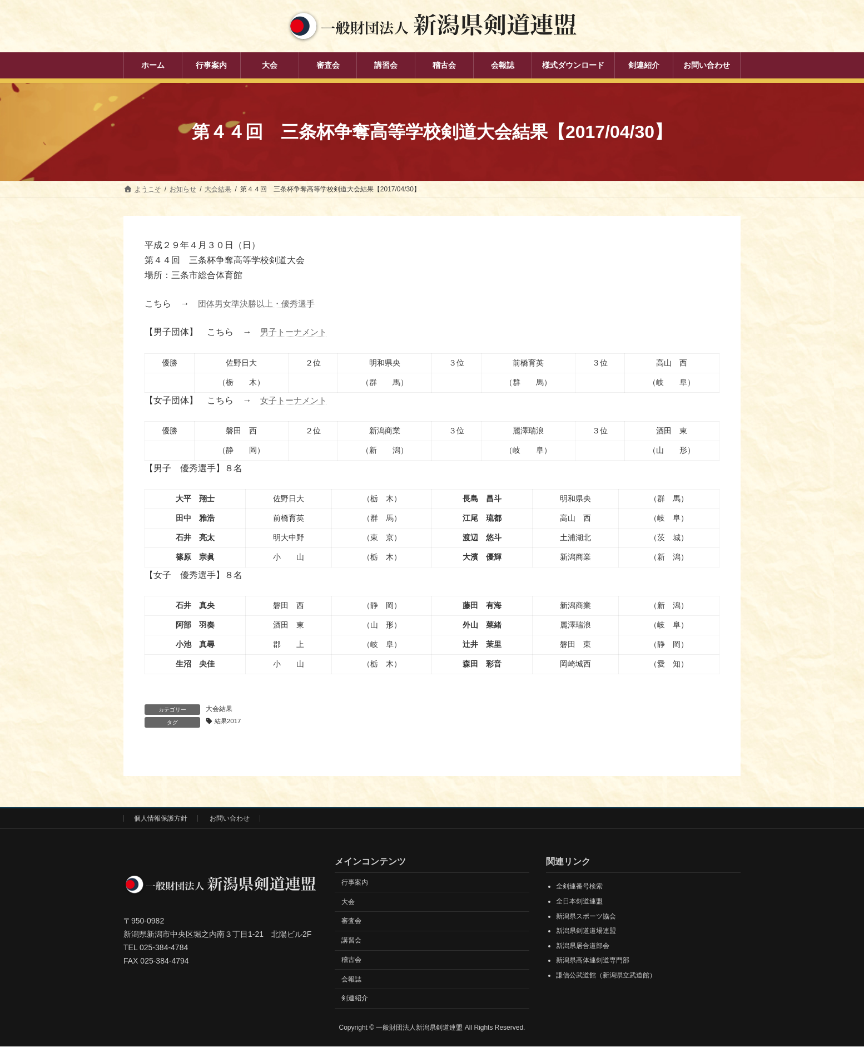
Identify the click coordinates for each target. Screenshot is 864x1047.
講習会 (351, 941)
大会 (348, 902)
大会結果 (219, 709)
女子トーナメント (295, 400)
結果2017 (229, 721)
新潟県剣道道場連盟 (586, 931)
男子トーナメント (295, 332)
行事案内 (354, 883)
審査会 (351, 921)
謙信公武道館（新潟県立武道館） (606, 976)
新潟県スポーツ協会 (586, 917)
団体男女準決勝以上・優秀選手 (260, 303)
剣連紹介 (354, 998)
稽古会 (351, 960)
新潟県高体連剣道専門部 (592, 961)
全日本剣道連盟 (579, 902)
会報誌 (351, 980)
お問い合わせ (230, 819)
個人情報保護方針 (160, 819)
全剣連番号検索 (579, 887)
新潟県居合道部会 (582, 946)
